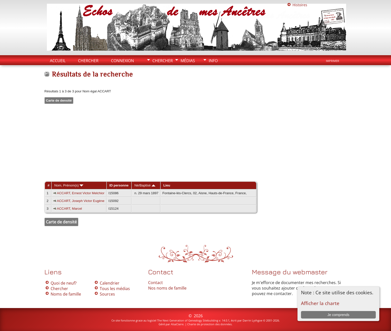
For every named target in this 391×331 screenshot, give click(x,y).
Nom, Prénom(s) (68, 185)
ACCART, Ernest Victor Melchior (80, 193)
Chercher (162, 60)
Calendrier (109, 283)
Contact (155, 282)
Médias (188, 60)
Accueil (58, 60)
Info (213, 60)
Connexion (122, 60)
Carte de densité (59, 100)
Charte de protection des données (209, 324)
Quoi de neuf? (64, 283)
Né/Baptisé (144, 185)
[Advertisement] (195, 143)
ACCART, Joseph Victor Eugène (80, 201)
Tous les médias (115, 288)
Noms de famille (66, 294)
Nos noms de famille (167, 288)
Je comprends (338, 315)
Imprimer (332, 61)
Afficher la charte (320, 303)
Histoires (300, 4)
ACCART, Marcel (69, 208)
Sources (107, 294)
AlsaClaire (177, 324)
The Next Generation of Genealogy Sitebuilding (187, 320)
